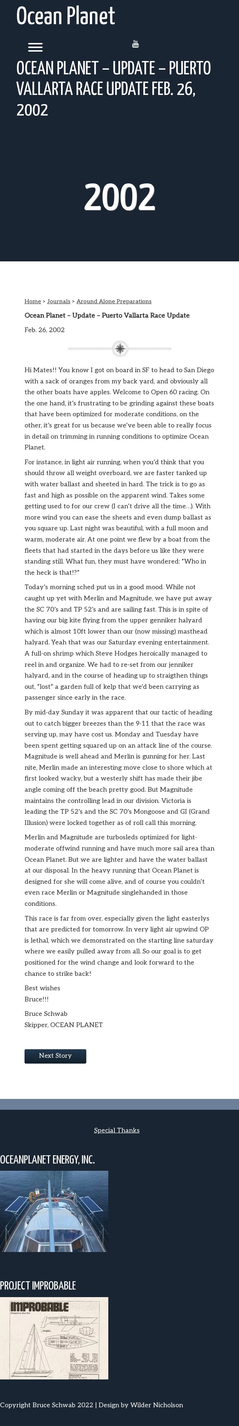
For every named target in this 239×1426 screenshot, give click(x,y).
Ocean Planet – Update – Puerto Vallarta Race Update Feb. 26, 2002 (113, 90)
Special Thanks (117, 1130)
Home (33, 301)
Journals (58, 301)
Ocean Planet (66, 17)
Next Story (55, 1056)
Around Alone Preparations (114, 301)
